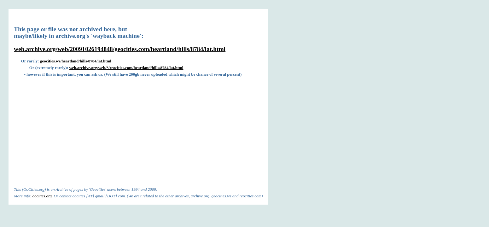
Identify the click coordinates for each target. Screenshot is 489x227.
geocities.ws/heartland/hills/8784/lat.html (75, 61)
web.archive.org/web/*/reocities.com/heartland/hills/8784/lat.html (126, 67)
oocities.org (42, 196)
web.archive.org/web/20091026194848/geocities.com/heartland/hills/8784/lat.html (119, 49)
